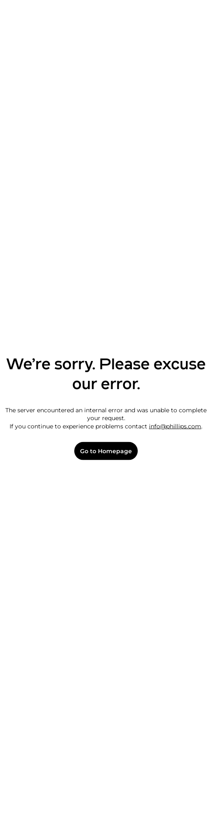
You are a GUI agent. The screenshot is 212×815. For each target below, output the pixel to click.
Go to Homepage (106, 450)
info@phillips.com (175, 426)
